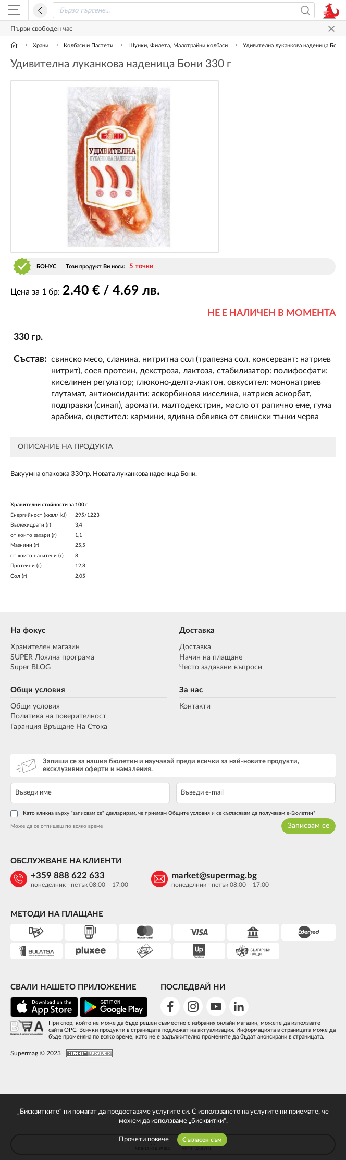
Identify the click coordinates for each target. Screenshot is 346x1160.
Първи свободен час (41, 29)
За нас (191, 690)
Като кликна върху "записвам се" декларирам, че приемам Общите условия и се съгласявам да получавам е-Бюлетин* (162, 813)
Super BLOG (30, 667)
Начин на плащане (210, 657)
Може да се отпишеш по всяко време (56, 826)
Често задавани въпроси (220, 667)
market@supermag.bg (214, 875)
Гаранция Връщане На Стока (58, 726)
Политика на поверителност (58, 716)
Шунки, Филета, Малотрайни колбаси (178, 45)
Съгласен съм (202, 1140)
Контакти (195, 706)
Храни (40, 45)
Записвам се (308, 825)
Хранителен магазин (45, 647)
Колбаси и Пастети (88, 45)
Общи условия (37, 690)
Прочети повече (144, 1139)
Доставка (197, 630)
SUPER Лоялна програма (52, 657)
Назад (40, 10)
